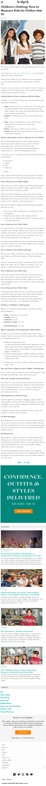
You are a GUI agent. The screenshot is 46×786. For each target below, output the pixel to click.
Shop (3, 745)
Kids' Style (5, 695)
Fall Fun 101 (6, 709)
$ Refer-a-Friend (7, 760)
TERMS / (4, 779)
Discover (23, 768)
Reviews (4, 752)
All (1, 692)
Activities (4, 700)
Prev (20, 462)
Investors (5, 762)
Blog (3, 750)
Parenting (4, 18)
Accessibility (5, 765)
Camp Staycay (7, 712)
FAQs (3, 755)
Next (26, 462)
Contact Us (5, 757)
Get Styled (23, 732)
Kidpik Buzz (5, 703)
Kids (33, 137)
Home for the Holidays (10, 706)
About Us (4, 747)
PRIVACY (9, 779)
